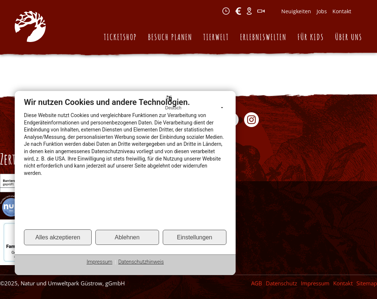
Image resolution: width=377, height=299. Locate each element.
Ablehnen (127, 237)
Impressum (99, 262)
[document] (125, 163)
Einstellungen (194, 237)
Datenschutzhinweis (141, 262)
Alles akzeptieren (57, 237)
